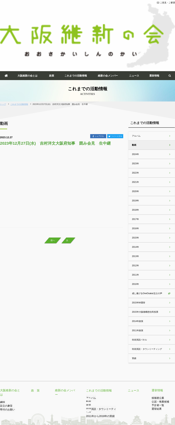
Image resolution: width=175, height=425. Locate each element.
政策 (51, 24)
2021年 (135, 131)
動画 (134, 94)
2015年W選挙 (138, 251)
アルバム (136, 85)
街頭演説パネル (139, 288)
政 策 (35, 339)
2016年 (135, 177)
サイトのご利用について (68, 408)
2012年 (135, 214)
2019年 (135, 149)
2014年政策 (137, 270)
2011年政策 (137, 279)
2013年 (135, 205)
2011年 (135, 224)
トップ (3, 53)
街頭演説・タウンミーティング (147, 298)
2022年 (135, 122)
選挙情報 (154, 24)
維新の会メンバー (108, 24)
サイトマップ (90, 408)
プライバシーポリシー (41, 408)
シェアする (98, 85)
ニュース (134, 24)
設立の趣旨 (5, 351)
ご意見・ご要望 (166, 2)
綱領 (2, 347)
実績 (134, 307)
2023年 (135, 112)
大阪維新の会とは (28, 24)
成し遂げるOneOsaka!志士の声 (147, 242)
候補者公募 (157, 347)
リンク (23, 408)
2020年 (135, 140)
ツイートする (115, 85)
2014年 (135, 196)
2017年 (135, 168)
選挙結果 (156, 358)
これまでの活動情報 (75, 24)
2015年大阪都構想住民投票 (145, 261)
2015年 (135, 186)
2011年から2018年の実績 (98, 361)
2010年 (135, 233)
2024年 (135, 103)
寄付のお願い (6, 354)
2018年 (135, 159)
